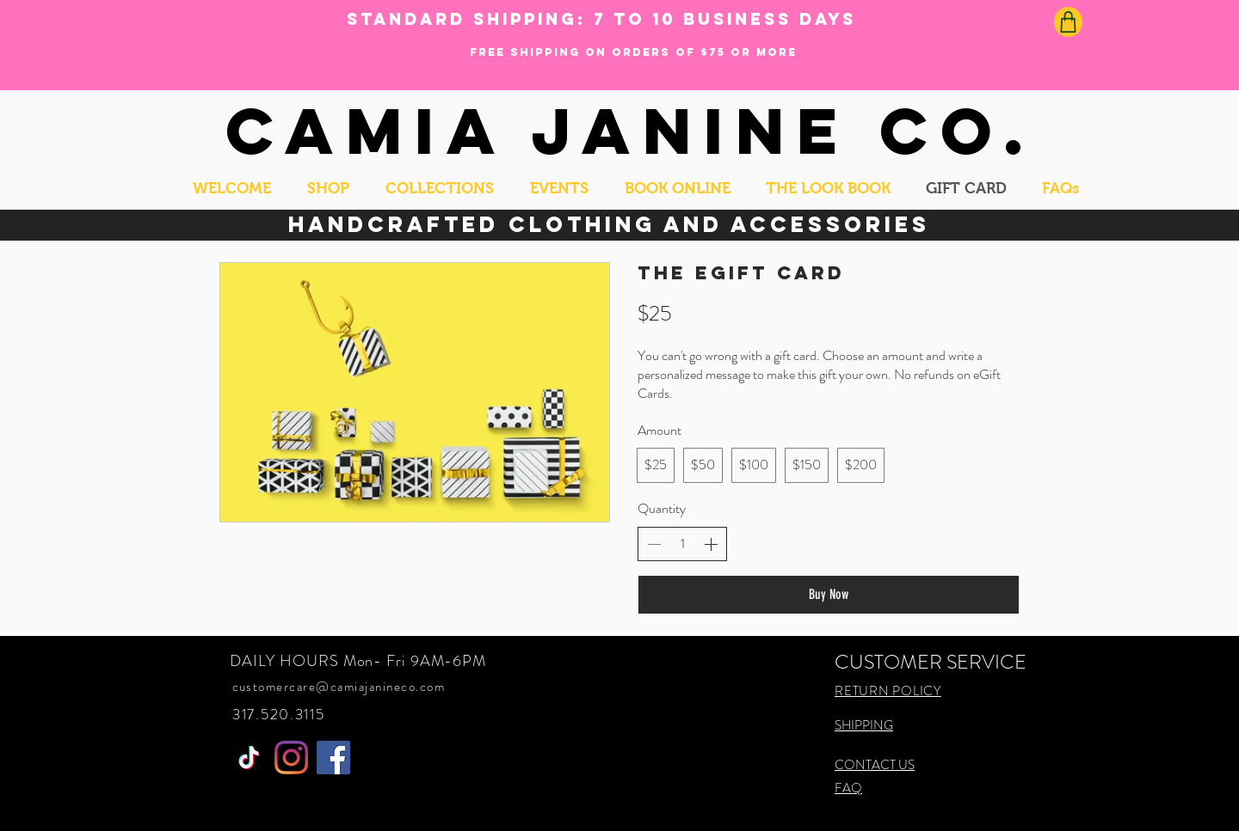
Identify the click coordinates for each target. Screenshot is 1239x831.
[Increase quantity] (710, 544)
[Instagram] (291, 757)
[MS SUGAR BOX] (249, 757)
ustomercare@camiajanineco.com (342, 686)
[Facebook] (333, 757)
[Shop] (1068, 22)
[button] (328, 188)
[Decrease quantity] (654, 544)
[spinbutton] (682, 544)
